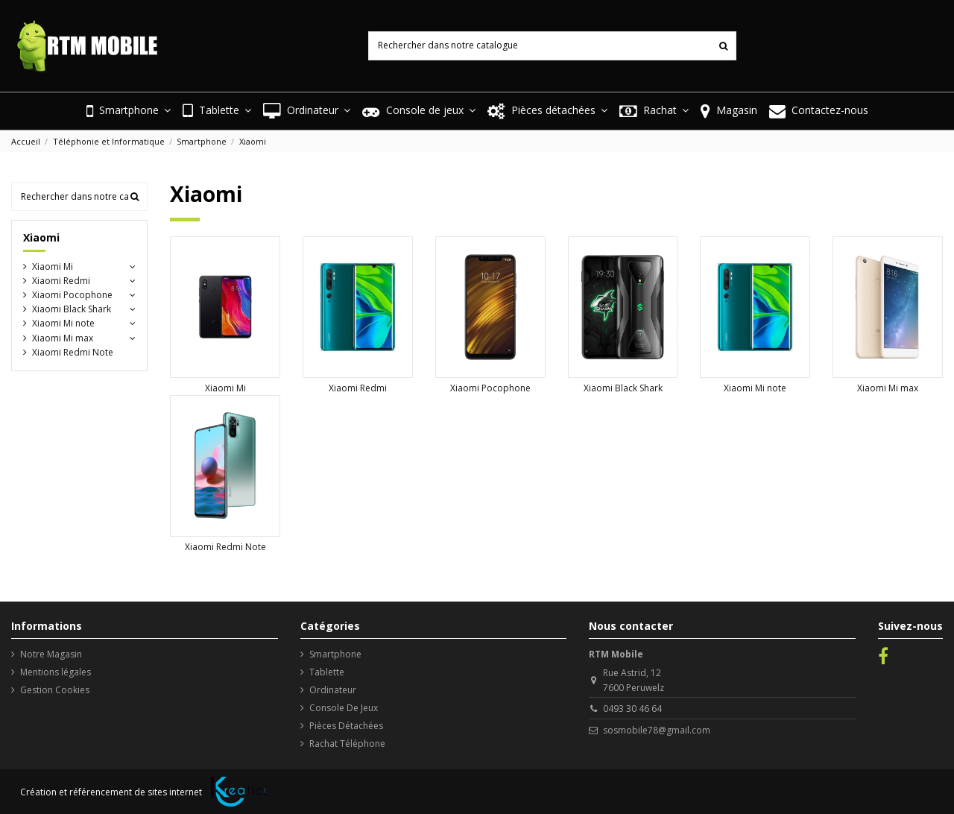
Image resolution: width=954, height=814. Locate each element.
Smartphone (335, 654)
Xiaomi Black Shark (623, 388)
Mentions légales (55, 672)
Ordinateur (332, 690)
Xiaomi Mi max (887, 388)
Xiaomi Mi (225, 388)
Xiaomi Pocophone (490, 388)
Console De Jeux (343, 707)
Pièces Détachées (346, 725)
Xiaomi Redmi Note (225, 546)
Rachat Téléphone (347, 743)
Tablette (326, 672)
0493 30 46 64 (632, 708)
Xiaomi (41, 237)
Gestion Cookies (54, 690)
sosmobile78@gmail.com (656, 730)
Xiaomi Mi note (755, 388)
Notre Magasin (51, 654)
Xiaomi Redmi (358, 388)
